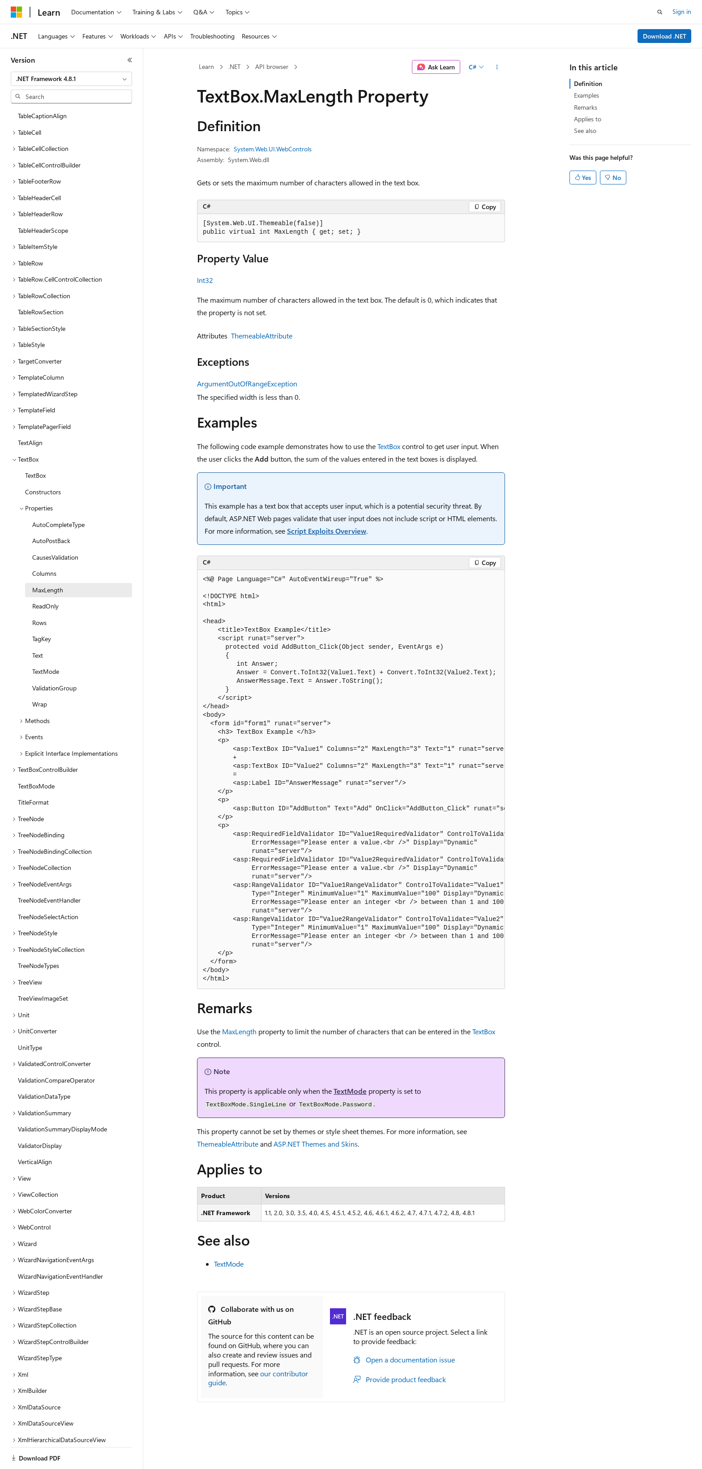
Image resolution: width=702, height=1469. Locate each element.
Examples (586, 95)
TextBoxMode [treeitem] (36, 741)
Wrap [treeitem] (39, 659)
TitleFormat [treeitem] (33, 757)
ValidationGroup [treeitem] (54, 642)
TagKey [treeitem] (41, 593)
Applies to (587, 119)
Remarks (585, 107)
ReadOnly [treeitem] (45, 561)
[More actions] (497, 67)
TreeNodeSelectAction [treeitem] (48, 871)
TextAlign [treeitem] (30, 397)
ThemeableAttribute (261, 335)
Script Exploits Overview (326, 530)
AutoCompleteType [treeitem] (58, 479)
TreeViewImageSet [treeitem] (43, 953)
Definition (588, 83)
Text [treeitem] (37, 610)
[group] (351, 779)
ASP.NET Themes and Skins (316, 1143)
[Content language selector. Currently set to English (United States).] (52, 1452)
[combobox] (71, 79)
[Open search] (660, 12)
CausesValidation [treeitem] (55, 512)
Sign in (681, 11)
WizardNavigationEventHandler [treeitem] (60, 1231)
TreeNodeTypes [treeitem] (38, 920)
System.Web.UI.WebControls (273, 149)
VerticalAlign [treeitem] (35, 1116)
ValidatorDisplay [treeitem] (40, 1100)
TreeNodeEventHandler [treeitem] (49, 855)
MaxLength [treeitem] (47, 544)
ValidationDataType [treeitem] (44, 1051)
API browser (271, 66)
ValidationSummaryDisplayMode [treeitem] (62, 1083)
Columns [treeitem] (44, 528)
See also (585, 130)
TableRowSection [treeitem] (41, 266)
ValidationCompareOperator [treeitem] (56, 1035)
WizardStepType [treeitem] (40, 1312)
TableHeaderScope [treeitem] (43, 185)
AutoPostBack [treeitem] (51, 495)
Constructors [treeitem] (43, 446)
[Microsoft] (16, 12)
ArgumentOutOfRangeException (247, 383)
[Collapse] (129, 60)
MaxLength (239, 1031)
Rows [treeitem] (39, 577)
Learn (206, 66)
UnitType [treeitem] (30, 1002)
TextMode (350, 1091)
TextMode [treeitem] (45, 626)
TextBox (388, 446)
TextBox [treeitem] (35, 430)
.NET (234, 66)
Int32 (205, 280)
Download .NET (664, 36)
